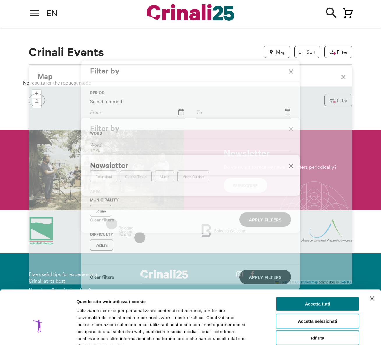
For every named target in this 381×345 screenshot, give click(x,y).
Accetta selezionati (317, 285)
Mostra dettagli (306, 333)
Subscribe (245, 185)
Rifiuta (317, 302)
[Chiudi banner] (372, 263)
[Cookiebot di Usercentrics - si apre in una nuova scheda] (37, 333)
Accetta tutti (317, 268)
